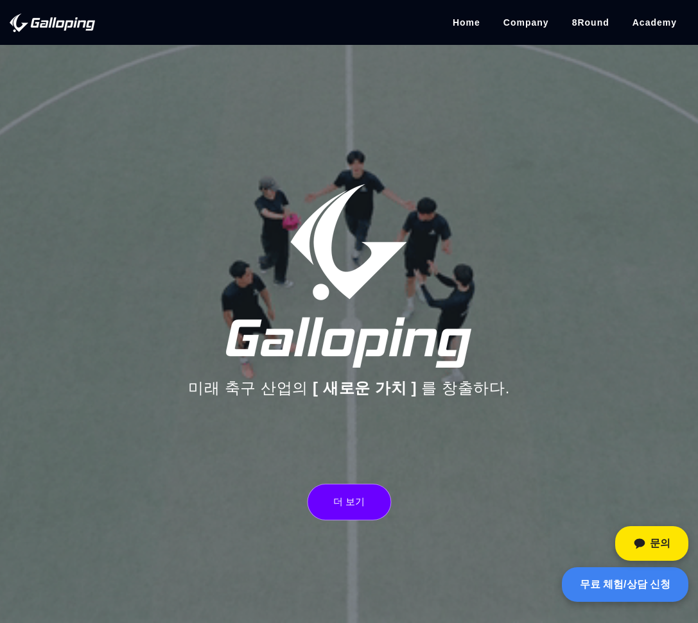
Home (466, 22)
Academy (655, 22)
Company (526, 22)
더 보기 (349, 501)
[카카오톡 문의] (651, 543)
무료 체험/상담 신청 (625, 584)
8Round (590, 22)
